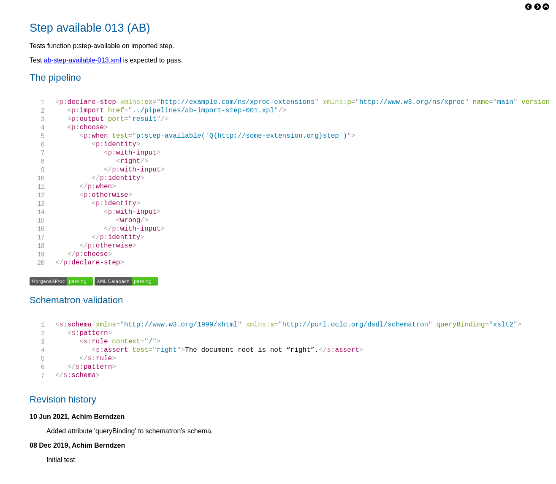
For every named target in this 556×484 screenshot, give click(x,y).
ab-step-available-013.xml (82, 60)
